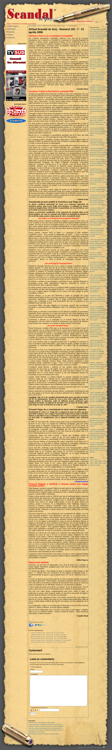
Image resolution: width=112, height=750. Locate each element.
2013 (91, 459)
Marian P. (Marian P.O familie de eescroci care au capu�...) (46, 726)
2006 (96, 463)
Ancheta (11, 32)
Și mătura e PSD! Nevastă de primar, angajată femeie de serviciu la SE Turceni (98, 189)
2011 (91, 461)
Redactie (11, 38)
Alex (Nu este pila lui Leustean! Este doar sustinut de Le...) (46, 728)
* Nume (32, 669)
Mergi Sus (101, 747)
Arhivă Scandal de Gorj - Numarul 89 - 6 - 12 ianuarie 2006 (48, 634)
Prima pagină (33, 26)
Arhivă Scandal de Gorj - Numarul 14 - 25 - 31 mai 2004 (47, 633)
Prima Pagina (13, 26)
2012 (96, 459)
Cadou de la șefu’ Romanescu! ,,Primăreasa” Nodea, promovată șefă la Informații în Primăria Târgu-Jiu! (98, 299)
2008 (104, 461)
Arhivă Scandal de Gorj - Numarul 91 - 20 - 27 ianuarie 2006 (49, 638)
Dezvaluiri (12, 29)
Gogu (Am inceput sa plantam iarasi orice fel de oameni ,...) (46, 724)
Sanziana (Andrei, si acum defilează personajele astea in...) (46, 730)
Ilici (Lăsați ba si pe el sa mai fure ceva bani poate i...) (44, 734)
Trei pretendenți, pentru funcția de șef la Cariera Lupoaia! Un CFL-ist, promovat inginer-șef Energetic (97, 232)
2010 (96, 461)
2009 (100, 461)
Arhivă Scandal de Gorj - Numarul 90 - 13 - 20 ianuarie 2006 (49, 636)
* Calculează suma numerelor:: (39, 707)
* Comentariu (34, 674)
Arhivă (39, 26)
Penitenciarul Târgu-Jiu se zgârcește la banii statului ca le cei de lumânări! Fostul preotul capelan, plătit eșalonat (98, 422)
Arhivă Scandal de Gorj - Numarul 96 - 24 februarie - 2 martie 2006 (50, 640)
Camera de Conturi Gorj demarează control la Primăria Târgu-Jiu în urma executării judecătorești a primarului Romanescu (97, 211)
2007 (91, 463)
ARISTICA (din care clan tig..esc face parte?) (42, 722)
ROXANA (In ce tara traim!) (37, 732)
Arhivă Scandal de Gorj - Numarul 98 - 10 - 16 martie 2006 (48, 642)
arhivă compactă (95, 465)
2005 (100, 463)
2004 (104, 463)
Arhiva (10, 35)
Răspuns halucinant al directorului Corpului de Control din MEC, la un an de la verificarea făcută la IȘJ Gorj (98, 109)
